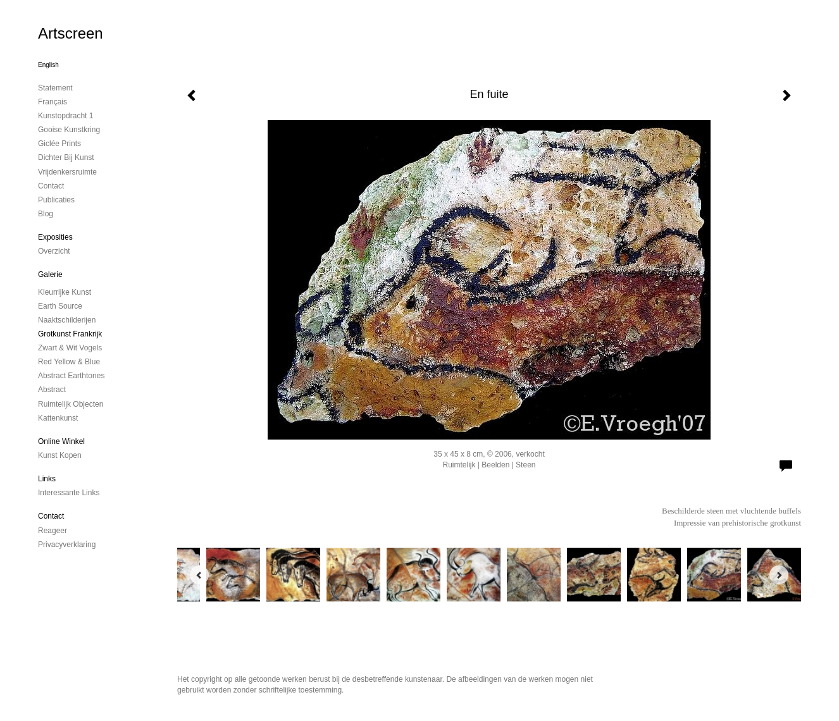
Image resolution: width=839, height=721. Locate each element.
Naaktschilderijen (67, 320)
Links (47, 478)
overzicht (54, 251)
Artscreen (70, 33)
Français (52, 101)
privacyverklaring (67, 544)
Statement (55, 87)
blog (45, 213)
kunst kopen (60, 455)
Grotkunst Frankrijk (70, 334)
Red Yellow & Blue (69, 361)
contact (51, 186)
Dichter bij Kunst (66, 157)
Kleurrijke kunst (64, 292)
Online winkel (61, 441)
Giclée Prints (59, 143)
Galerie (50, 274)
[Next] (778, 574)
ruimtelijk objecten (70, 404)
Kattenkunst (58, 418)
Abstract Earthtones (71, 375)
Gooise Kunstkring (69, 129)
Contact (51, 516)
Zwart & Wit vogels (70, 347)
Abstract (52, 389)
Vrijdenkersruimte (67, 172)
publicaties (56, 199)
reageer (52, 530)
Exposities (55, 237)
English (48, 64)
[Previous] (199, 574)
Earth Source (60, 306)
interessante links (68, 492)
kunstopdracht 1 (65, 115)
